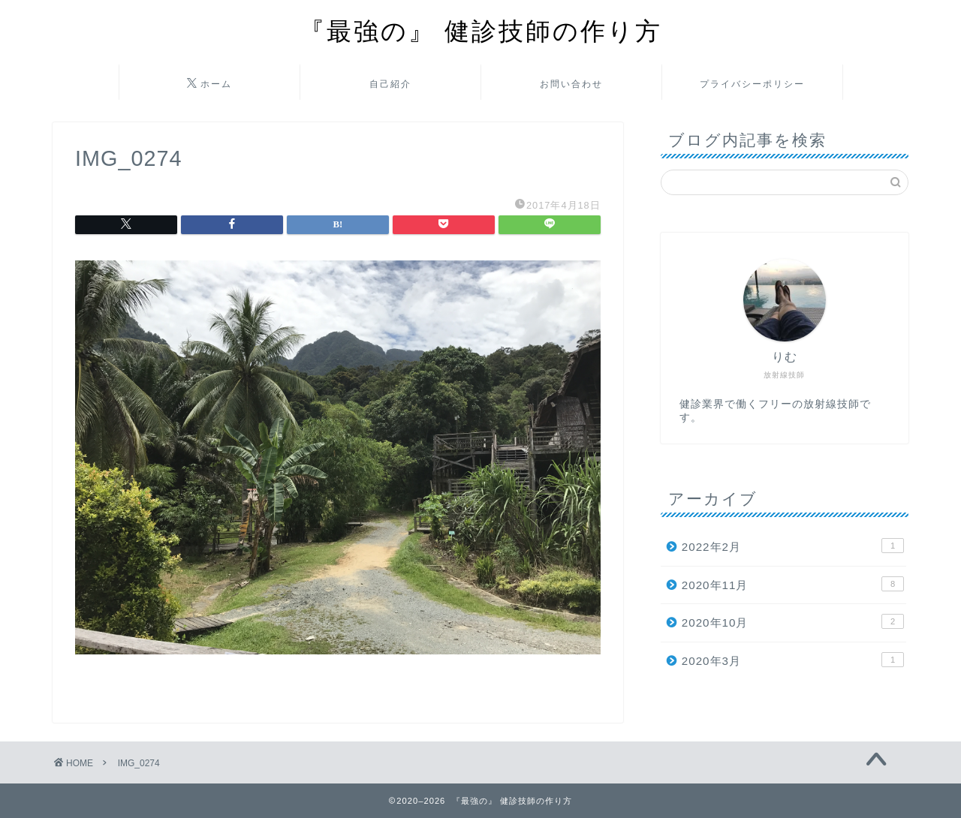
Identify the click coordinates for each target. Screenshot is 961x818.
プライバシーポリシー (752, 83)
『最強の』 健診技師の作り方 (481, 30)
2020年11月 (793, 583)
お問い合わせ (571, 83)
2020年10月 (793, 621)
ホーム (209, 84)
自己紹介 (390, 83)
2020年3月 (793, 659)
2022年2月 (793, 545)
